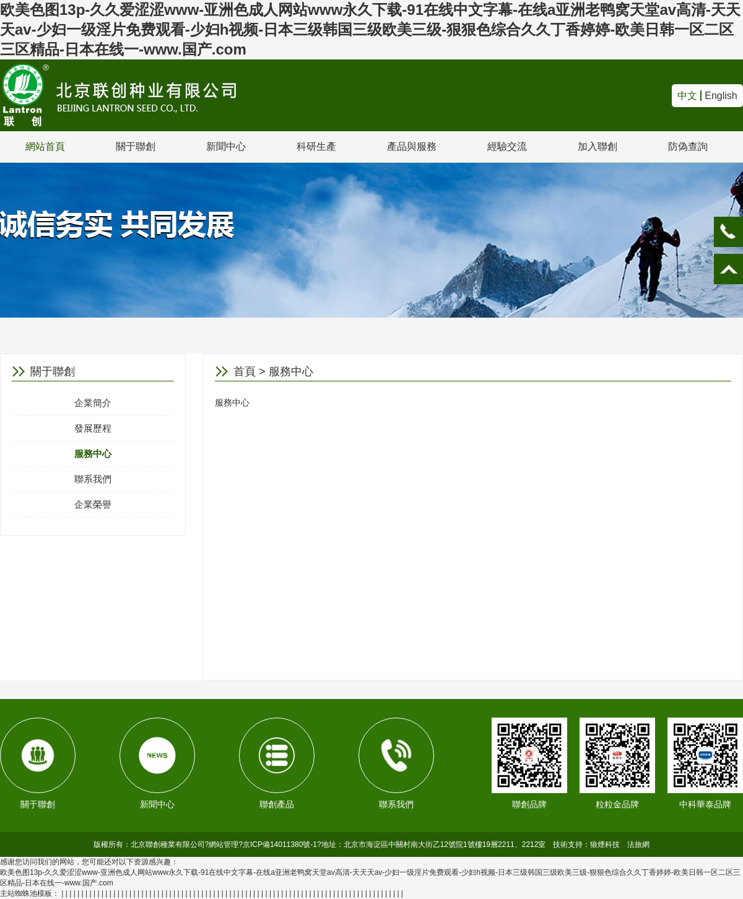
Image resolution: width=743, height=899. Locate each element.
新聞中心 (226, 146)
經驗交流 (507, 146)
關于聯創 (135, 146)
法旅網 (638, 844)
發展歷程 (92, 428)
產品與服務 (412, 146)
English (721, 95)
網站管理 (223, 844)
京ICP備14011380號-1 (280, 844)
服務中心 (92, 453)
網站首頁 (45, 146)
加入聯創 (597, 146)
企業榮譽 (92, 504)
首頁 (244, 371)
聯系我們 (92, 479)
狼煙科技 (605, 844)
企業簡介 (92, 402)
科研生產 (316, 146)
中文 (687, 95)
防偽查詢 (688, 146)
